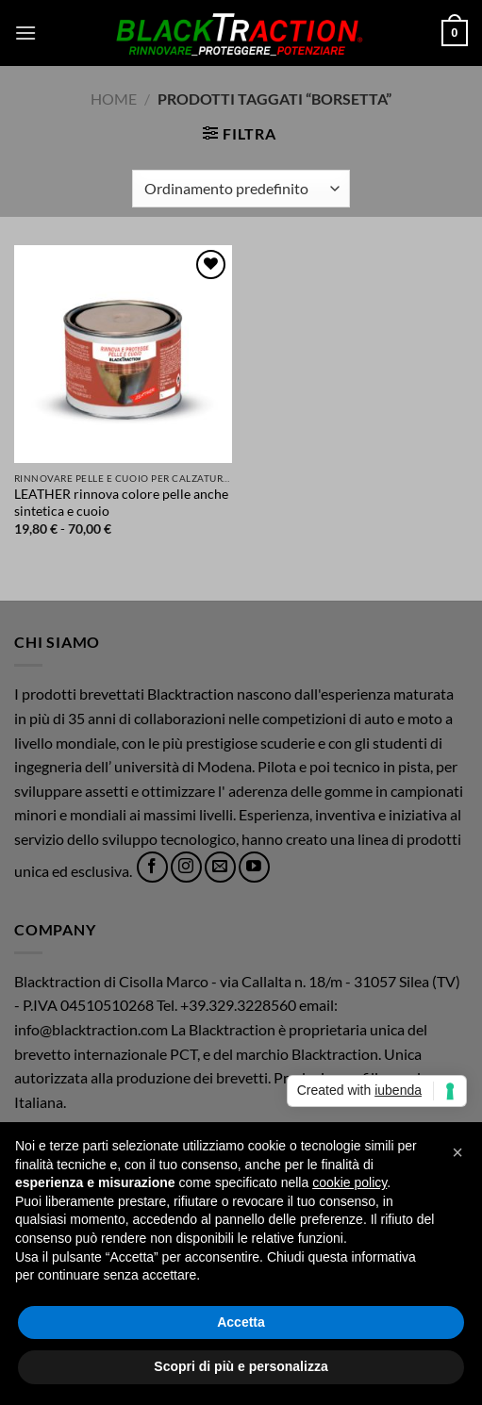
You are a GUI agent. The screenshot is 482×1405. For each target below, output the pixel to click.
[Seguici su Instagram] (186, 867)
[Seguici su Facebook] (152, 867)
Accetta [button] (241, 1322)
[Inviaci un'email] (220, 867)
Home (114, 98)
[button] (25, 32)
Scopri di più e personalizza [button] (240, 1366)
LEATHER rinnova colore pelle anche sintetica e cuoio (121, 503)
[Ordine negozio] (241, 188)
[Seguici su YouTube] (254, 867)
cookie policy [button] (349, 1182)
